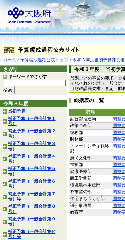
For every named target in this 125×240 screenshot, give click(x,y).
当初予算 (16, 111)
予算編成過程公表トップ (44, 60)
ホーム (9, 60)
